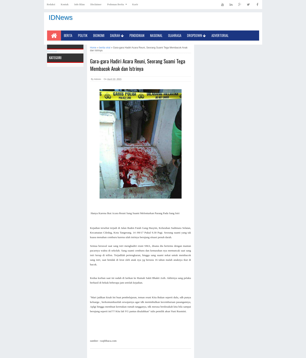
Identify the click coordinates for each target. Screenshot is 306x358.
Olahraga (174, 35)
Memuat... (53, 51)
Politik (82, 35)
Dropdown (196, 35)
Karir (135, 4)
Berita (68, 35)
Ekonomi (98, 35)
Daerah (117, 35)
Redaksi (51, 4)
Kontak (65, 4)
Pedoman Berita (115, 4)
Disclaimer (95, 4)
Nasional (156, 35)
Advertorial (219, 35)
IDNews (61, 17)
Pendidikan (136, 35)
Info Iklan (79, 4)
